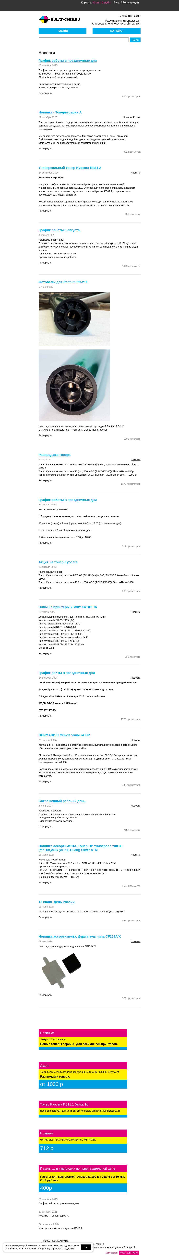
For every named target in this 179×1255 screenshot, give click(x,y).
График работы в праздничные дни (59, 1203)
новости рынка (132, 117)
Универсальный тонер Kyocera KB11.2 (61, 1228)
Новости (135, 677)
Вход (117, 2)
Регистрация (130, 2)
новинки (136, 172)
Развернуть (45, 93)
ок (86, 1247)
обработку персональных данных (57, 1248)
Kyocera (135, 459)
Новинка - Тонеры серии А (54, 1215)
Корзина (86, 2)
